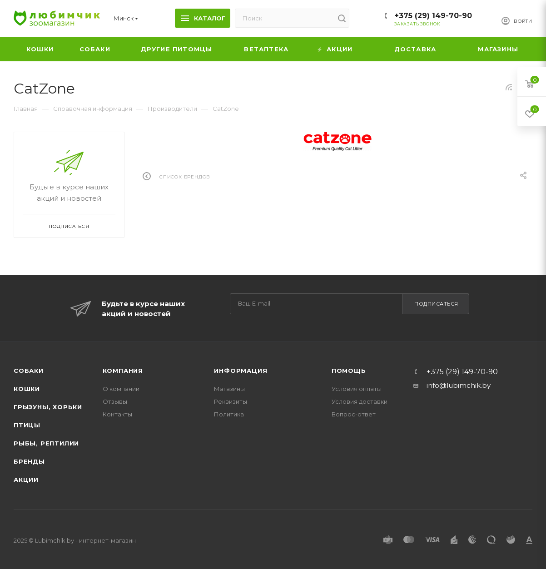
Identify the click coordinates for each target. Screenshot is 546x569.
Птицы (27, 425)
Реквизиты (230, 401)
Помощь (349, 370)
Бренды (29, 461)
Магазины (229, 388)
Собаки (29, 370)
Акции (26, 479)
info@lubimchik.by (459, 385)
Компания (123, 370)
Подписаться (436, 304)
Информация (240, 370)
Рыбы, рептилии (46, 443)
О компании (121, 388)
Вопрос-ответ (354, 414)
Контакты (117, 414)
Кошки (27, 388)
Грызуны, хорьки (48, 407)
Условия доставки (359, 401)
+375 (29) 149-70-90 (433, 15)
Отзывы (115, 401)
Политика (229, 414)
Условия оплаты (357, 388)
